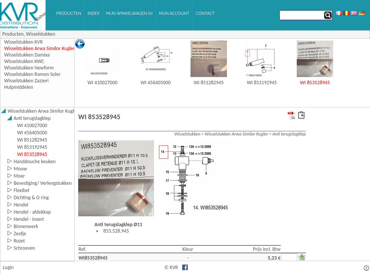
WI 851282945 (209, 82)
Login (8, 267)
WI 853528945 (315, 82)
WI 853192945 (262, 82)
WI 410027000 (103, 82)
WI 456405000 (156, 82)
